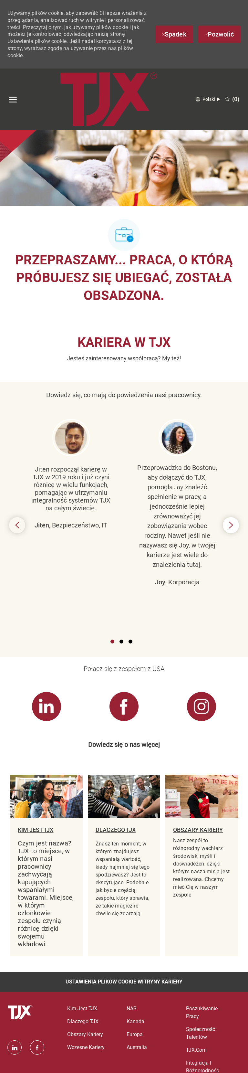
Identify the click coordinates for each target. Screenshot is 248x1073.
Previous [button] (17, 525)
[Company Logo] (108, 99)
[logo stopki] (21, 1012)
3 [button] (130, 641)
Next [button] (231, 525)
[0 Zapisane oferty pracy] (232, 99)
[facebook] (37, 1047)
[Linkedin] (14, 1047)
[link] (46, 706)
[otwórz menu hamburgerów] (13, 99)
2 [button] (121, 641)
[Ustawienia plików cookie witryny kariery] (124, 982)
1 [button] (112, 641)
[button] (207, 99)
